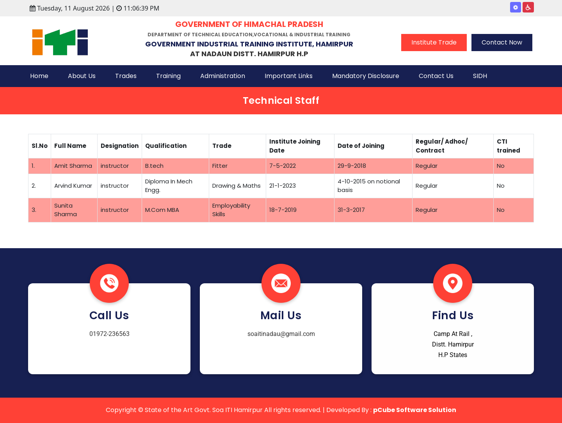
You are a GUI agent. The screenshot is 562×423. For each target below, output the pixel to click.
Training (168, 75)
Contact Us (436, 75)
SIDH (480, 75)
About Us (82, 75)
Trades (126, 75)
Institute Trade (434, 42)
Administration (222, 75)
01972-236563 (109, 334)
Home (39, 75)
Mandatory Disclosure (365, 75)
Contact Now (502, 42)
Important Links (289, 75)
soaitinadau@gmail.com (281, 334)
